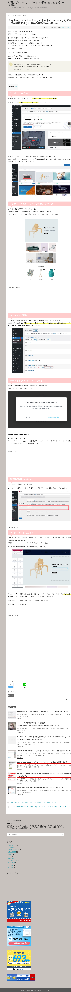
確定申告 (10, 867)
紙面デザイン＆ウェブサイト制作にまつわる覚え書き (34, 3)
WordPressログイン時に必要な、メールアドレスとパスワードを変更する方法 (42, 711)
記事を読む (20, 718)
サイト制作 (11, 863)
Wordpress (63, 27)
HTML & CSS (12, 852)
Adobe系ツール (12, 845)
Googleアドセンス (13, 849)
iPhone (10, 854)
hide (16, 86)
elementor (11, 847)
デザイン (10, 865)
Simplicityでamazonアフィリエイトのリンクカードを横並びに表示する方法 (42, 762)
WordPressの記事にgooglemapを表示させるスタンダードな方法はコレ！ (41, 787)
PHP (9, 856)
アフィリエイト (12, 860)
